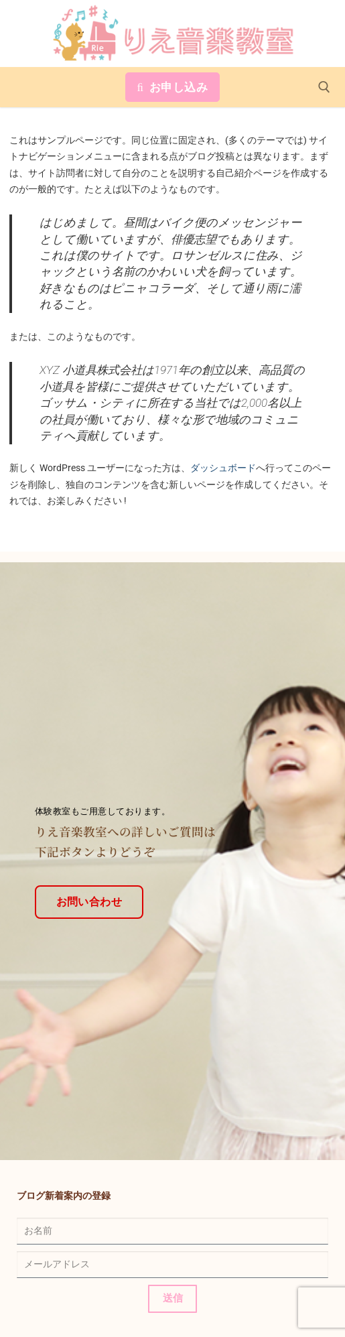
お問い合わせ (89, 892)
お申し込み (172, 87)
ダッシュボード (223, 468)
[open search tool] (324, 87)
